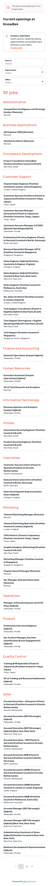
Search (8, 61)
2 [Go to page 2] (27, 866)
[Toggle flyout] (42, 72)
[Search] (24, 64)
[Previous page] (15, 867)
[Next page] (32, 867)
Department (10, 70)
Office (7, 80)
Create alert (16, 48)
